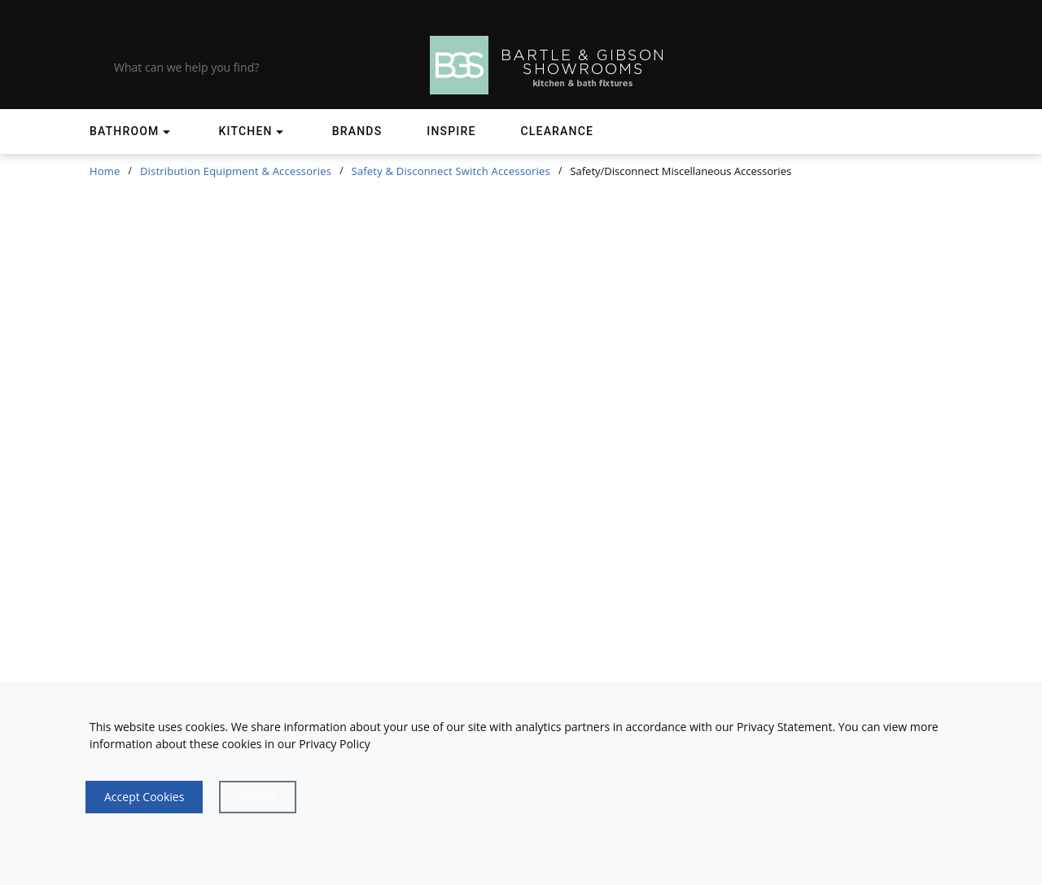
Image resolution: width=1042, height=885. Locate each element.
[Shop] (131, 131)
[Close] (257, 797)
